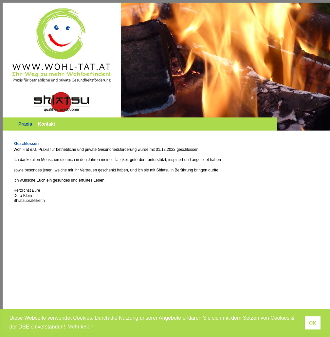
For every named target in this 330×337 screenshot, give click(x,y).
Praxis (25, 124)
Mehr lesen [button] (80, 326)
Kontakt (46, 124)
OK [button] (312, 323)
